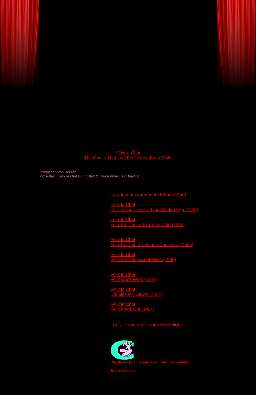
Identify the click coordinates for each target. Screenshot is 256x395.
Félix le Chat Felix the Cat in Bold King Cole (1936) (148, 222)
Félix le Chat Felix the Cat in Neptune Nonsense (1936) (152, 242)
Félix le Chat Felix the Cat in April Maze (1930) (143, 257)
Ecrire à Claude (123, 370)
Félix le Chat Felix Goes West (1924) (134, 277)
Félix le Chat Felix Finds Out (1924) (132, 307)
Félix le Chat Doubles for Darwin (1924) (136, 292)
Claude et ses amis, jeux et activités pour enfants (150, 362)
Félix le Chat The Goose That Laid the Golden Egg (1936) (154, 207)
